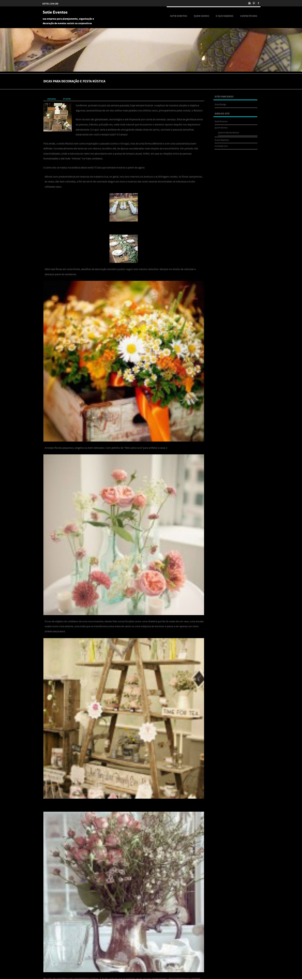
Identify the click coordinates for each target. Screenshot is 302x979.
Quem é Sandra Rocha (228, 132)
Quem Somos (201, 16)
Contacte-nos (248, 16)
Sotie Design (220, 104)
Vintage (124, 143)
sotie (68, 99)
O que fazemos (224, 16)
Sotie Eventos (55, 12)
